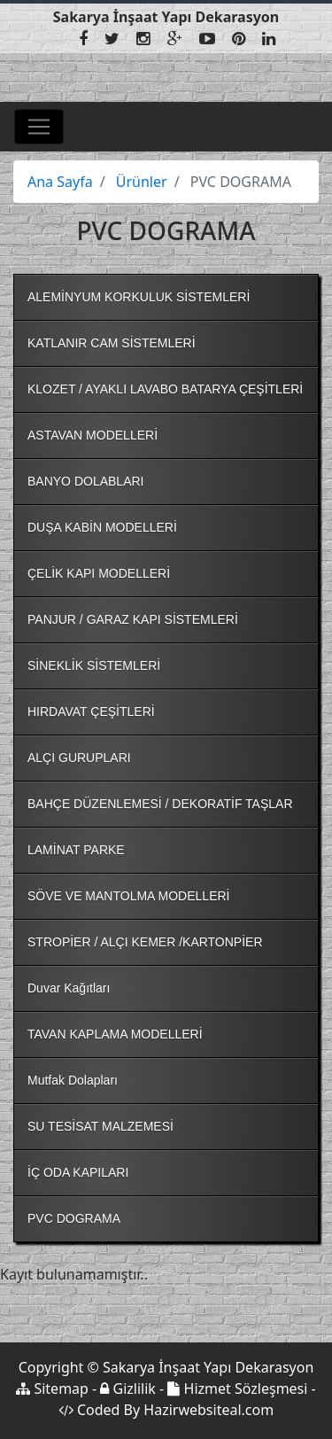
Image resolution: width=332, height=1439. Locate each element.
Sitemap (52, 1388)
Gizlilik (128, 1388)
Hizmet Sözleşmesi (237, 1388)
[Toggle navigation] (39, 126)
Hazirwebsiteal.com (208, 1410)
